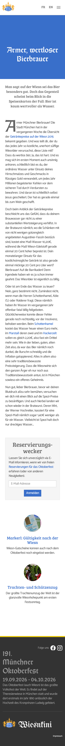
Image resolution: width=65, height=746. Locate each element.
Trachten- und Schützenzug (33, 587)
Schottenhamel (43, 324)
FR (43, 7)
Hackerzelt (50, 333)
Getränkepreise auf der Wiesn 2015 (32, 136)
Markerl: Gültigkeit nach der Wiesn (32, 540)
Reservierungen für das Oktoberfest (31, 467)
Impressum (57, 736)
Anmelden (32, 493)
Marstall (14, 333)
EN (51, 7)
